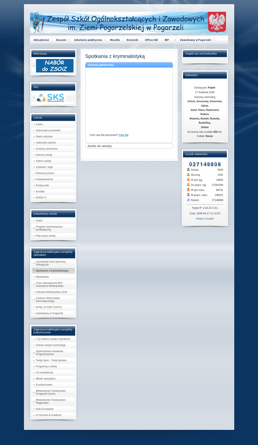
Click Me (123, 135)
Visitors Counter (205, 218)
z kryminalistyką (115, 56)
